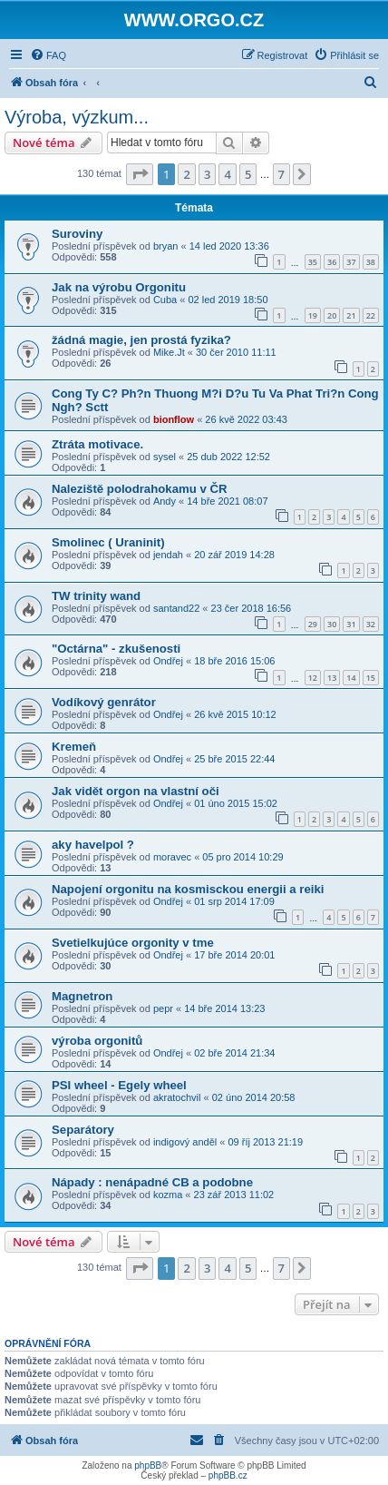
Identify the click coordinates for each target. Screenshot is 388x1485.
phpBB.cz (228, 1475)
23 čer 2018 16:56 (251, 608)
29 (312, 624)
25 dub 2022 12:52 (228, 456)
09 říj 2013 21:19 (265, 1141)
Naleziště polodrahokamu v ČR (139, 489)
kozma (167, 1194)
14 (350, 677)
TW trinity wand (96, 596)
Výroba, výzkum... (77, 117)
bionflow (173, 419)
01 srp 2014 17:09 (234, 901)
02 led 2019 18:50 (227, 299)
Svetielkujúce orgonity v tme (133, 942)
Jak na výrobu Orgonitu (119, 287)
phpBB (147, 1465)
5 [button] (248, 174)
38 (370, 262)
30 (331, 624)
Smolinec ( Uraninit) (108, 542)
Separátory (83, 1129)
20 (331, 315)
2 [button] (186, 174)
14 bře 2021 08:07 (227, 501)
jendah (168, 554)
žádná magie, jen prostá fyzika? (141, 340)
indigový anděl (185, 1141)
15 (370, 677)
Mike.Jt (169, 352)
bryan (166, 246)
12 (312, 677)
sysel (164, 456)
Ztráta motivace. (97, 444)
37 (350, 262)
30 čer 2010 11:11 (236, 352)
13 (331, 677)
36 (331, 262)
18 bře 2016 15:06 (234, 660)
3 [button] (207, 174)
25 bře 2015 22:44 (234, 758)
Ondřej (168, 660)
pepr (163, 1008)
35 (312, 262)
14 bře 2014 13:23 (224, 1008)
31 (350, 624)
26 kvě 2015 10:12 (235, 714)
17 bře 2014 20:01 (234, 954)
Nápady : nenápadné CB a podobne (152, 1182)
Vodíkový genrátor (104, 702)
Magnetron (82, 996)
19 (312, 315)
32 (370, 624)
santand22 (176, 608)
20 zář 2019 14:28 (234, 554)
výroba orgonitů (97, 1040)
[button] (139, 174)
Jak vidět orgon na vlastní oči (135, 791)
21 (350, 315)
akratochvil (177, 1097)
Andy (164, 501)
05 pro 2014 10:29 (242, 856)
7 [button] (281, 174)
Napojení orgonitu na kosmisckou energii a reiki (188, 889)
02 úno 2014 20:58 (254, 1097)
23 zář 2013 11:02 (234, 1194)
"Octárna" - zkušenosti (116, 648)
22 (370, 315)
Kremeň (74, 746)
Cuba (165, 299)
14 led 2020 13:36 (229, 246)
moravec (172, 856)
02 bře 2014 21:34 (234, 1052)
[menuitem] (48, 55)
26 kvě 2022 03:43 (246, 419)
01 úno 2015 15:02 (235, 803)
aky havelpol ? (93, 844)
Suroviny (77, 234)
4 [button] (227, 174)
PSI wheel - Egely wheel (119, 1085)
